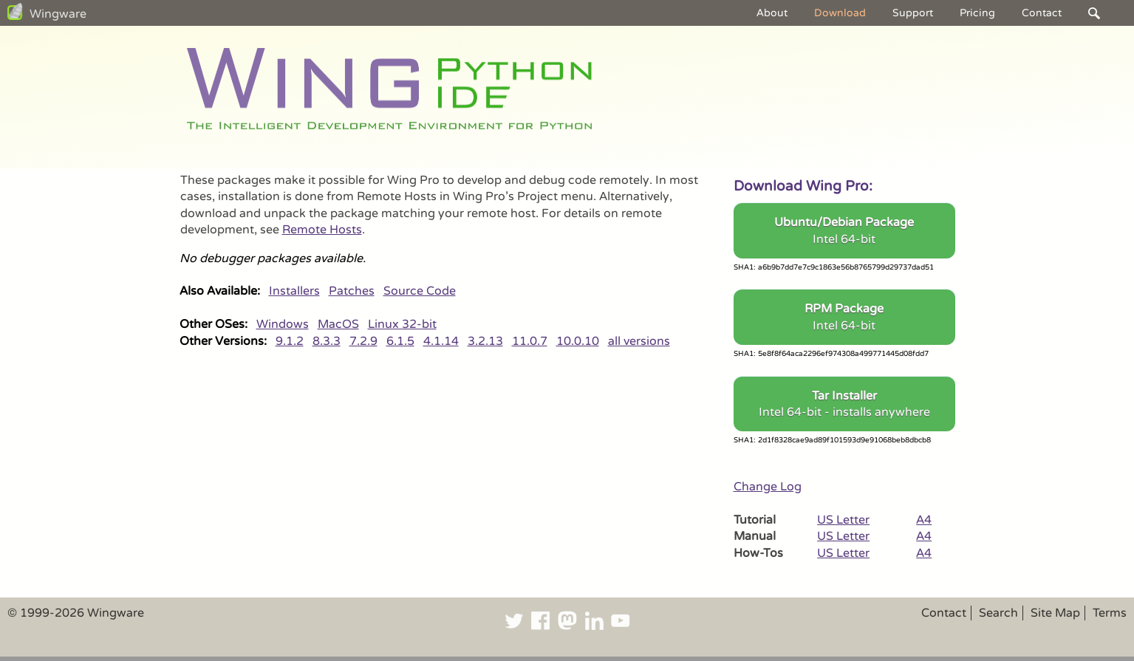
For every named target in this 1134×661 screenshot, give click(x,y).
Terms (1110, 613)
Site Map (1055, 613)
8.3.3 (326, 341)
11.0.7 (529, 341)
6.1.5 (400, 341)
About (772, 13)
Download (840, 13)
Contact (1042, 13)
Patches (352, 291)
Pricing (977, 13)
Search (998, 613)
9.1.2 (290, 341)
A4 (924, 520)
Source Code (419, 291)
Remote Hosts (322, 229)
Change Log (768, 486)
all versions (639, 341)
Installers (294, 291)
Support (912, 13)
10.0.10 (577, 341)
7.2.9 (363, 341)
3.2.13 (485, 341)
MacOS (338, 324)
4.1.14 (441, 341)
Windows (282, 324)
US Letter (843, 520)
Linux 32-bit (402, 324)
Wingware (58, 14)
